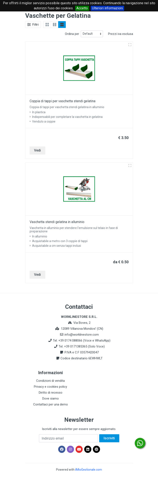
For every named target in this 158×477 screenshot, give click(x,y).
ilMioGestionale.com (88, 469)
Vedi (37, 150)
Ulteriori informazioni (107, 8)
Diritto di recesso (50, 392)
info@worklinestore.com (82, 334)
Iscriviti (109, 438)
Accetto (82, 8)
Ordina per (72, 34)
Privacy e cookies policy (50, 387)
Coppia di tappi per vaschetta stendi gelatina (62, 101)
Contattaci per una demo (50, 404)
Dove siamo (50, 398)
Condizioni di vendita (50, 381)
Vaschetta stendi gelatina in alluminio (57, 222)
